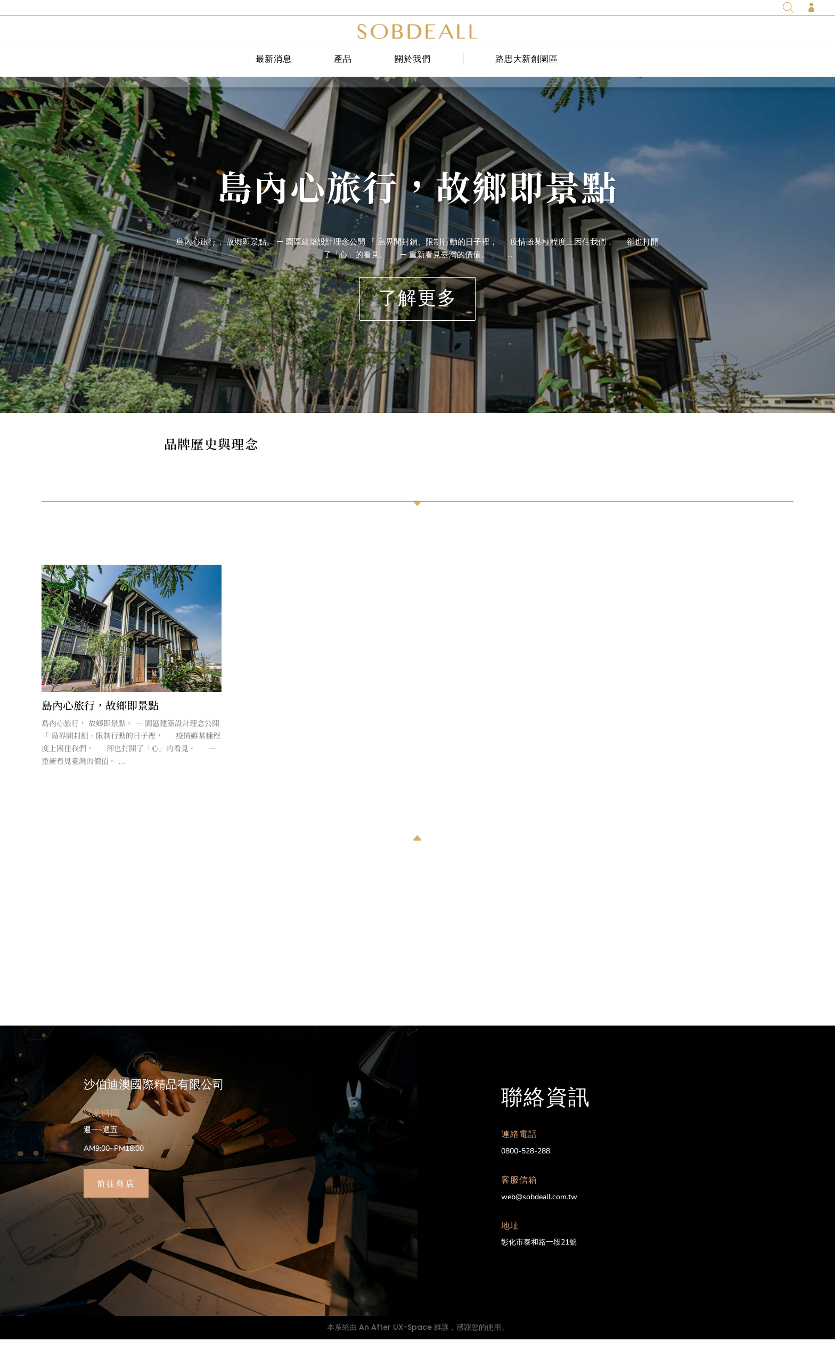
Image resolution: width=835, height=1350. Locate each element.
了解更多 (417, 309)
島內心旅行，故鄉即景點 (417, 197)
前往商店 (116, 1193)
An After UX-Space (395, 1337)
